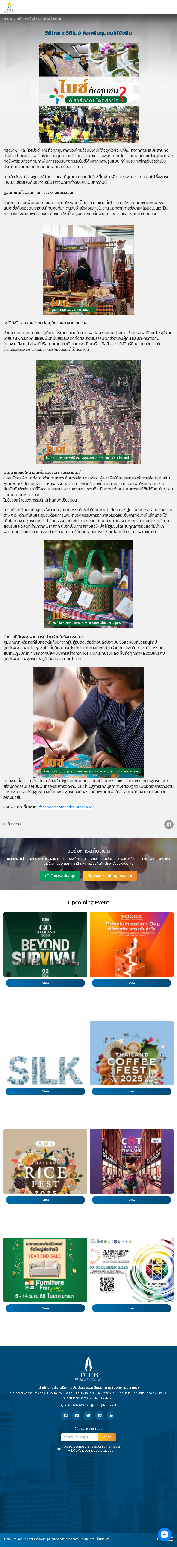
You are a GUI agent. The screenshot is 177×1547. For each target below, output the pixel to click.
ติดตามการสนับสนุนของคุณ (109, 875)
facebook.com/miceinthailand (65, 807)
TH (158, 1539)
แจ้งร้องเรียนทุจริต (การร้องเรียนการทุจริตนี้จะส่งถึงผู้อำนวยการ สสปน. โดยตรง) (88, 1449)
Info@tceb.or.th (103, 1405)
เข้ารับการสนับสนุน (60, 875)
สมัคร (107, 1437)
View (45, 982)
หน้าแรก (8, 18)
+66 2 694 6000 (74, 1405)
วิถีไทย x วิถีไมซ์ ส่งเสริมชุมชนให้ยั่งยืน (32, 18)
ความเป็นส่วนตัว (100, 1539)
